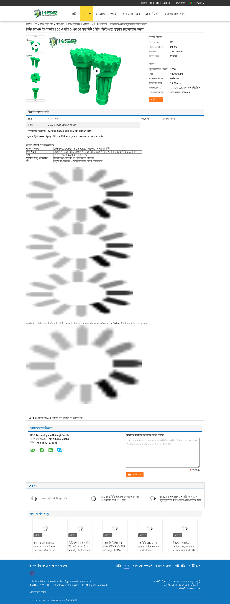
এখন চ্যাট (180, 3)
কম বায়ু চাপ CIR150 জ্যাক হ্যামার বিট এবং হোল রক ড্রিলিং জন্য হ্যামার (44, 548)
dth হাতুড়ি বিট (40, 418)
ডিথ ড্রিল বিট (46, 24)
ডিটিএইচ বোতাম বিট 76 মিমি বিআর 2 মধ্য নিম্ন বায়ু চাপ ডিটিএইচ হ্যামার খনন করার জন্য (79, 548)
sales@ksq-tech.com (189, 588)
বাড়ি (74, 14)
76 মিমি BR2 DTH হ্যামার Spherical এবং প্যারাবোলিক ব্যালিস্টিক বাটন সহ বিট (149, 550)
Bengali (199, 3)
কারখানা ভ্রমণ (131, 14)
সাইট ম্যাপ (195, 565)
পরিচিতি (180, 565)
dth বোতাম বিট (55, 418)
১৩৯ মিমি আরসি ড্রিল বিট (55, 498)
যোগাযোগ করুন (175, 14)
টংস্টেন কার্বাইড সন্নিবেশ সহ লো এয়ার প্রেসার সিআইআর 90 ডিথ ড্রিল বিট (184, 548)
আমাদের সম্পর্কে (106, 14)
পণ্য (85, 14)
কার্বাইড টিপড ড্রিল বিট (73, 418)
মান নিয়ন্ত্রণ (152, 14)
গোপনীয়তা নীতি (37, 581)
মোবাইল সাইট (37, 592)
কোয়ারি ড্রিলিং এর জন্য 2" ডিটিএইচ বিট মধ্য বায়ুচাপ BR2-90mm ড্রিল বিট (114, 548)
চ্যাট (153, 99)
